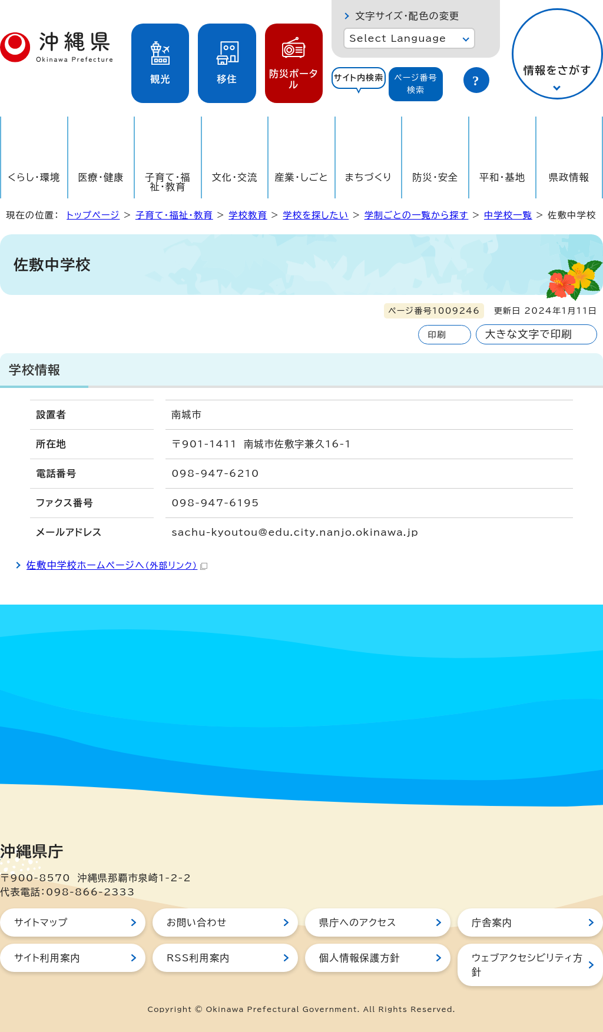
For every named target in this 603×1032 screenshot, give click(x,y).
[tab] (359, 84)
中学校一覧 (508, 215)
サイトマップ (41, 922)
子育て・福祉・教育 (168, 181)
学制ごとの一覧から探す (417, 215)
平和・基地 (502, 177)
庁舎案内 (492, 922)
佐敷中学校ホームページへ (116, 565)
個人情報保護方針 (359, 958)
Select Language (397, 38)
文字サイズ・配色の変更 (407, 16)
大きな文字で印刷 (528, 334)
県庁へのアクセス (357, 922)
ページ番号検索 (416, 84)
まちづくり (368, 177)
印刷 (437, 334)
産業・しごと (301, 177)
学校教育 (247, 215)
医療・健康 (101, 177)
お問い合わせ (197, 922)
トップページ (93, 215)
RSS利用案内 (198, 958)
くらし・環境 (34, 177)
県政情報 (569, 177)
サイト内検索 (359, 78)
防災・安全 (435, 177)
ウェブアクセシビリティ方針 (527, 965)
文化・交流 (235, 177)
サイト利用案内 (47, 958)
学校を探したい (316, 215)
